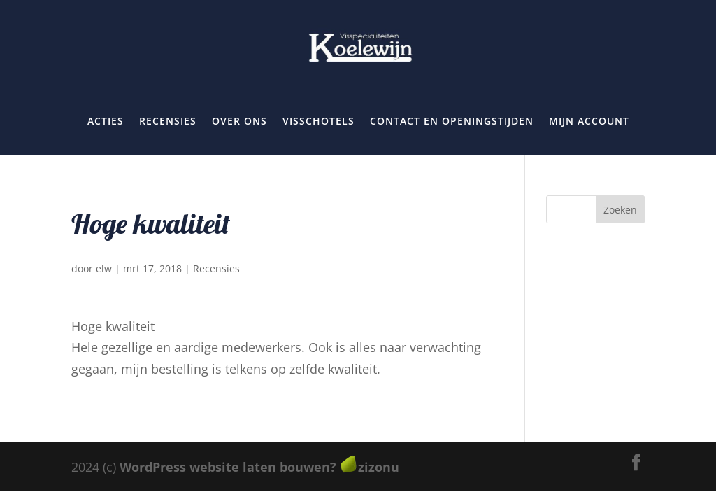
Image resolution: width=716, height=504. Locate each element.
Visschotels (318, 120)
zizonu (378, 466)
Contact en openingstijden (452, 120)
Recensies (167, 120)
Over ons (239, 120)
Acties (105, 120)
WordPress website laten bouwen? (228, 466)
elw (104, 268)
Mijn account (589, 120)
